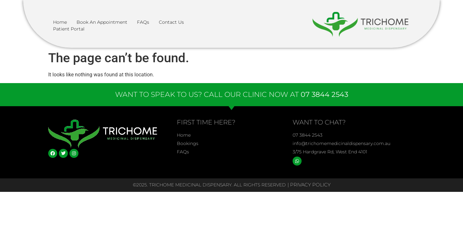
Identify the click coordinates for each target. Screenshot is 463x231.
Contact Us (171, 22)
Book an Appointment (102, 22)
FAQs (143, 22)
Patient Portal (69, 29)
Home (60, 22)
